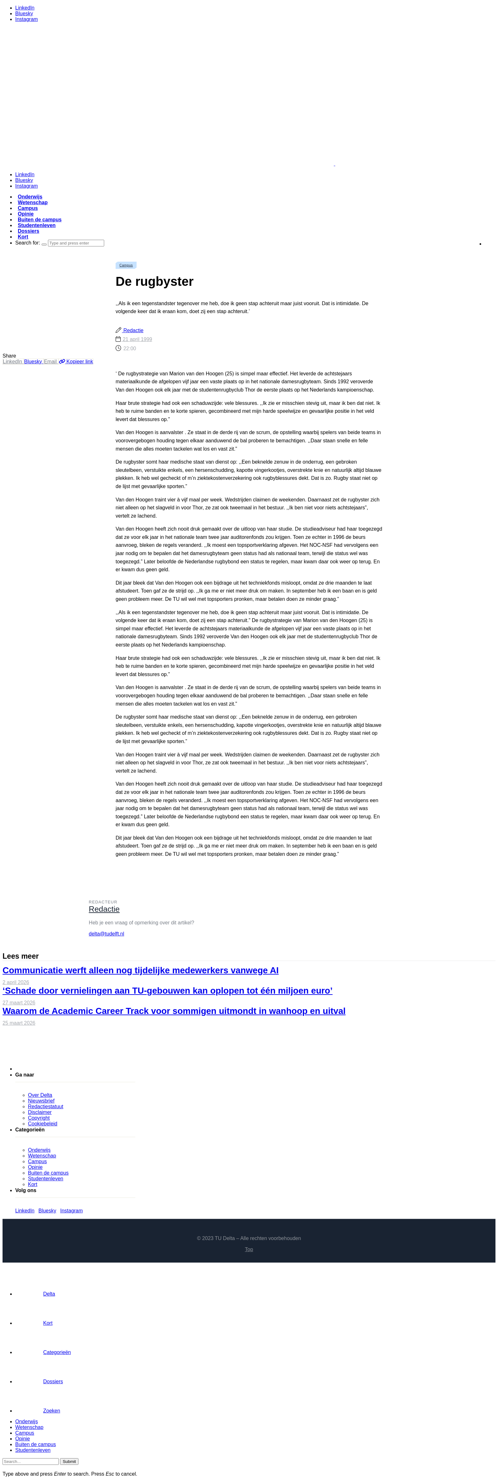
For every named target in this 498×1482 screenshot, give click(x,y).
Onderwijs (30, 196)
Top (249, 1249)
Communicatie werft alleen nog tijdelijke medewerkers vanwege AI (141, 970)
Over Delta (40, 1095)
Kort (23, 236)
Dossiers (28, 231)
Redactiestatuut (45, 1106)
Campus (28, 208)
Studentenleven (37, 225)
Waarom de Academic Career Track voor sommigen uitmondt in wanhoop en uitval (174, 1011)
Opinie (26, 214)
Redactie (133, 330)
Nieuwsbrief (41, 1100)
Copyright (39, 1118)
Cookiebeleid (42, 1123)
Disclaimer (40, 1112)
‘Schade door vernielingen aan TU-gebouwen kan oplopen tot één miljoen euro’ (168, 991)
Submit (69, 1461)
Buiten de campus (40, 219)
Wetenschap (33, 202)
